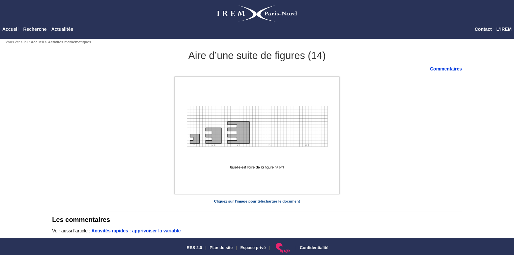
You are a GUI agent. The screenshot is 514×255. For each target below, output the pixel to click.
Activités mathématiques (69, 42)
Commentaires (446, 68)
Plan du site (221, 247)
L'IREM (504, 29)
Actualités (62, 29)
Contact (483, 29)
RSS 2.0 (194, 247)
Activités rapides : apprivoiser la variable (136, 230)
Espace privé (253, 247)
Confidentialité (314, 247)
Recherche (35, 29)
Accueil (10, 29)
